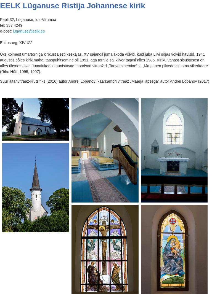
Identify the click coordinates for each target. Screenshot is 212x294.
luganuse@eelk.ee (29, 31)
